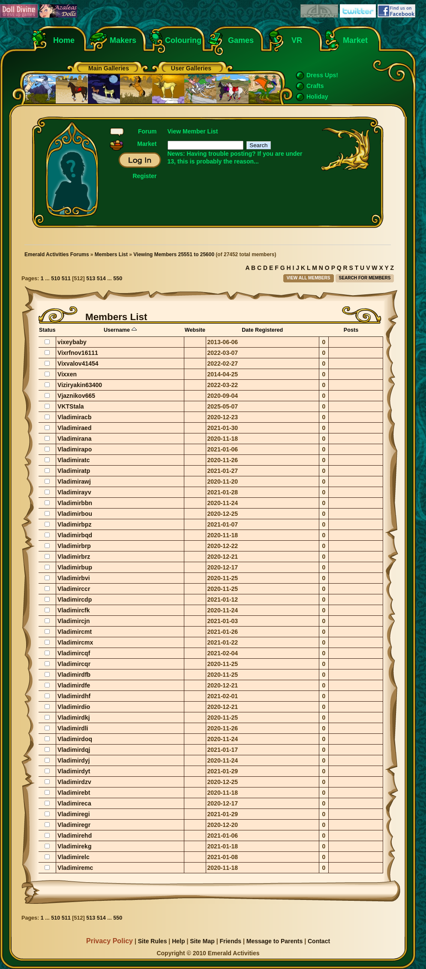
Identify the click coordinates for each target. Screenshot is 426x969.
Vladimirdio (73, 706)
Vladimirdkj (73, 717)
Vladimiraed (74, 427)
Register (144, 176)
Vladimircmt (74, 631)
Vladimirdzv (74, 781)
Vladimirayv (74, 492)
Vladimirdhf (73, 696)
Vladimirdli (72, 728)
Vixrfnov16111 (77, 352)
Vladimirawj (74, 481)
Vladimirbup (74, 567)
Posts (351, 330)
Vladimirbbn (74, 503)
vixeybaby (72, 342)
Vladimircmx (75, 642)
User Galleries (191, 68)
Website (195, 330)
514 (101, 279)
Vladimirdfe (73, 685)
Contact (319, 941)
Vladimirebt (73, 792)
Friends (230, 941)
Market (355, 40)
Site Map (202, 941)
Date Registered (262, 330)
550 (117, 279)
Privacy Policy (109, 941)
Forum (147, 131)
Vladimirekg (74, 846)
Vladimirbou (74, 513)
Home (64, 40)
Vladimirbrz (73, 556)
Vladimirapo (74, 449)
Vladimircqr (73, 663)
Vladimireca (74, 803)
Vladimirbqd (74, 535)
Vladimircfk (73, 610)
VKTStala (70, 406)
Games (241, 40)
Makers (123, 40)
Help (178, 941)
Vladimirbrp (74, 545)
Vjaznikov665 (76, 395)
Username (120, 330)
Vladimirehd (74, 835)
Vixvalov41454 (78, 363)
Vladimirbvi (73, 578)
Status (47, 330)
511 (66, 279)
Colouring (183, 40)
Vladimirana (74, 438)
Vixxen (67, 374)
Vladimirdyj (73, 760)
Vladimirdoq (74, 739)
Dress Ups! (322, 75)
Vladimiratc (73, 460)
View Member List (193, 131)
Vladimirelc (73, 857)
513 (90, 279)
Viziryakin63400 (79, 385)
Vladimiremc (75, 867)
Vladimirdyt (73, 771)
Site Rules (152, 941)
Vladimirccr (73, 588)
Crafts (315, 85)
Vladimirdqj (73, 749)
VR (294, 40)
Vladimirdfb (73, 674)
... (48, 279)
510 (55, 279)
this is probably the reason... (218, 161)
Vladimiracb (74, 417)
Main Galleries (108, 68)
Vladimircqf (73, 653)
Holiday (317, 96)
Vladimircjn (73, 621)
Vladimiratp (73, 470)
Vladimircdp (74, 599)
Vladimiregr (73, 824)
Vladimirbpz (74, 524)
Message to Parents (274, 941)
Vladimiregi (73, 814)
